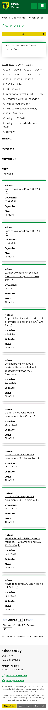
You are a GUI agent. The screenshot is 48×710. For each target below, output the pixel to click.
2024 (19, 79)
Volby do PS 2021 (15, 118)
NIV (41, 94)
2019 (8, 74)
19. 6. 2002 (10, 288)
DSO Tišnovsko (14, 89)
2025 (30, 79)
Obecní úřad (18, 17)
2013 (20, 64)
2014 (30, 64)
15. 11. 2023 (10, 554)
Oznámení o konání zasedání (23, 98)
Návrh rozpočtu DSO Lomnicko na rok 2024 (24, 585)
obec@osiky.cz (15, 680)
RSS (32, 33)
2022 (39, 74)
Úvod (5, 17)
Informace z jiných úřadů (20, 94)
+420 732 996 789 (16, 675)
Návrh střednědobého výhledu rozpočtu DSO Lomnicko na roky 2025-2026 (23, 542)
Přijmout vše (9, 706)
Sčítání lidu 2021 (15, 113)
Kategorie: (8, 64)
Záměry (10, 131)
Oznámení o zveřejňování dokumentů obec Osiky (20, 414)
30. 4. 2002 (10, 201)
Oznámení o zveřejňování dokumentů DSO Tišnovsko (22, 456)
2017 (29, 69)
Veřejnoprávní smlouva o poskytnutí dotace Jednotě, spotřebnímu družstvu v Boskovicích (20, 369)
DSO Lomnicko (14, 84)
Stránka (12, 619)
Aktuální (9, 214)
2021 (29, 74)
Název (7, 138)
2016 (18, 69)
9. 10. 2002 (10, 333)
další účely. (33, 691)
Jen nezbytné (24, 706)
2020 (18, 74)
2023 (8, 79)
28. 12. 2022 (11, 424)
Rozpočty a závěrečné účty (21, 108)
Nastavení (39, 706)
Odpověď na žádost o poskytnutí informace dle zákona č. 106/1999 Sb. (24, 322)
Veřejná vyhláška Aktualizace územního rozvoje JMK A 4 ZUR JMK (22, 276)
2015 (8, 69)
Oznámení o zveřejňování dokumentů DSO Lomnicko (21, 498)
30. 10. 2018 (10, 382)
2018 (39, 69)
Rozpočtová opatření (18, 103)
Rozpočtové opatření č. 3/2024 (22, 190)
